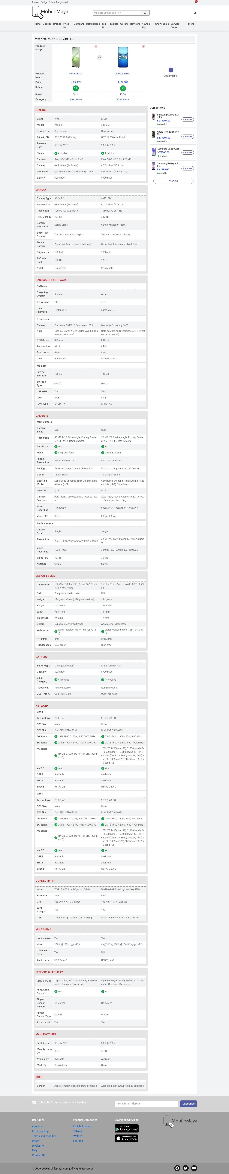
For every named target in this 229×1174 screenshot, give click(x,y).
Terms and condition (44, 1136)
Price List (66, 25)
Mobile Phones (82, 1126)
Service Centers (175, 25)
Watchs (124, 23)
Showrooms (162, 23)
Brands (57, 23)
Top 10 (104, 25)
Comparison (93, 23)
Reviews (135, 23)
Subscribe (189, 1103)
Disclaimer (38, 1145)
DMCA (35, 1140)
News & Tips (146, 25)
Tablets (114, 23)
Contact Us (38, 1155)
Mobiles (46, 23)
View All (173, 180)
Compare (79, 23)
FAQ (34, 1150)
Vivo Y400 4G (75, 74)
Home (37, 23)
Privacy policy (40, 1131)
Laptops (78, 1140)
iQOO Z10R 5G (123, 74)
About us (37, 1126)
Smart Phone (75, 99)
